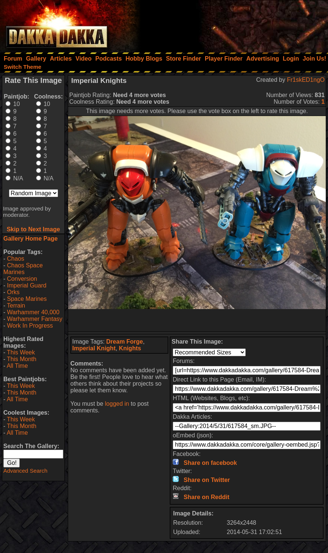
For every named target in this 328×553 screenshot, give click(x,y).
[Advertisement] (228, 24)
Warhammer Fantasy (35, 319)
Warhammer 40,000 (33, 312)
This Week (21, 352)
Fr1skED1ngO (306, 80)
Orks (13, 292)
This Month (21, 359)
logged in (117, 404)
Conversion (22, 279)
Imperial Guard (27, 285)
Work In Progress (30, 325)
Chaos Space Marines (23, 268)
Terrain (16, 305)
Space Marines (27, 299)
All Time (17, 366)
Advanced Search (25, 470)
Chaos (15, 258)
